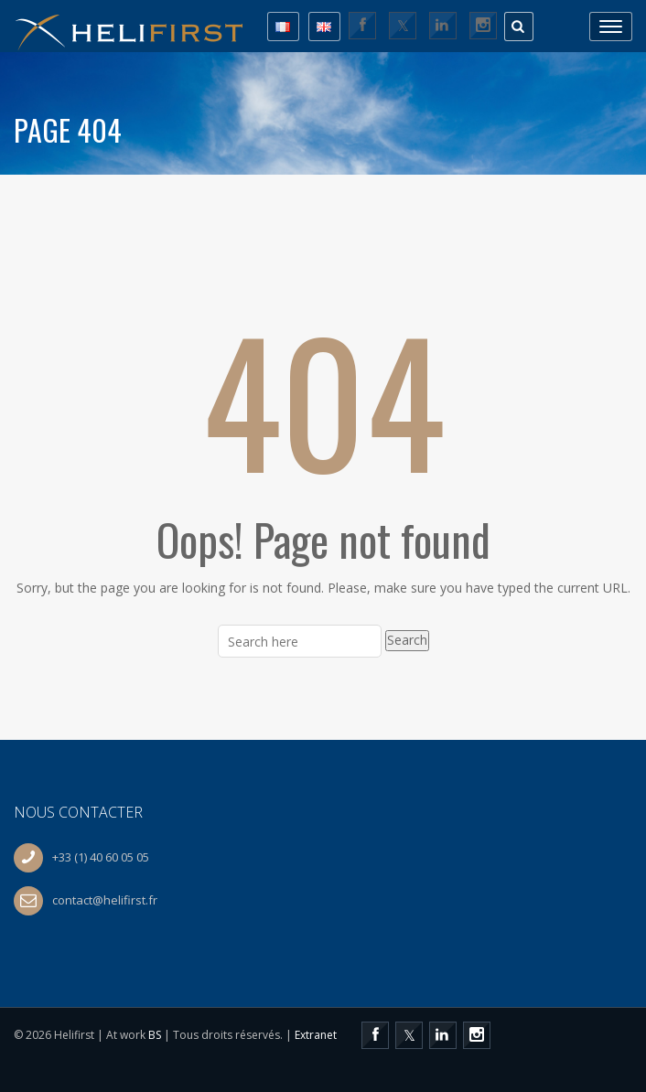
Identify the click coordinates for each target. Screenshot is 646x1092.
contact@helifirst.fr (104, 900)
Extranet (316, 1035)
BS (154, 1035)
